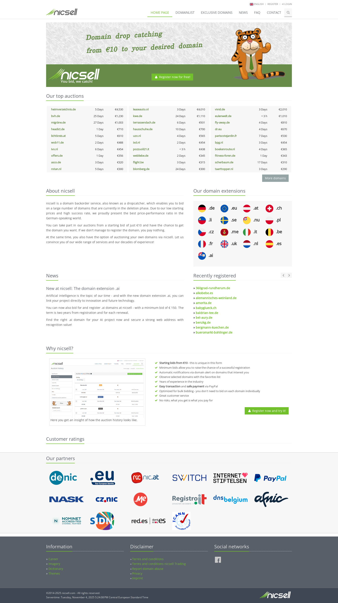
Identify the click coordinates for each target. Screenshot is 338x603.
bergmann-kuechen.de (212, 327)
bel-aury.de (204, 317)
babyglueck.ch (206, 308)
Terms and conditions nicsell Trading (159, 564)
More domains (275, 178)
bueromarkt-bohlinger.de (214, 332)
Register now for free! (172, 77)
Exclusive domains (216, 12)
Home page (160, 12)
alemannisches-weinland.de (216, 298)
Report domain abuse (147, 569)
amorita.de (203, 303)
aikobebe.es (204, 293)
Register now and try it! (266, 411)
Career (53, 559)
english (259, 4)
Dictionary (56, 569)
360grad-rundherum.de (213, 288)
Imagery (54, 564)
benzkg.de (203, 322)
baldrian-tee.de (207, 313)
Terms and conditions (148, 559)
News (243, 12)
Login (287, 4)
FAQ (257, 12)
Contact (274, 12)
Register (273, 4)
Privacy (137, 573)
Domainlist (184, 12)
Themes (54, 573)
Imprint (137, 578)
